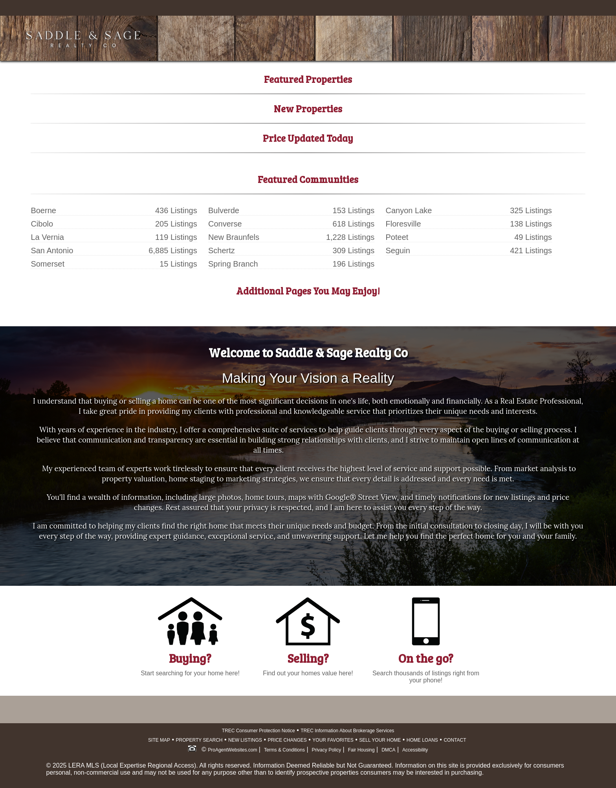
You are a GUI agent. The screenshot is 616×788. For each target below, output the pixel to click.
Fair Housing (361, 750)
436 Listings (176, 210)
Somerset (47, 264)
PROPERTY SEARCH (199, 740)
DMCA (388, 750)
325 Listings (531, 210)
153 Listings (354, 210)
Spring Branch (233, 264)
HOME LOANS (422, 740)
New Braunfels (233, 237)
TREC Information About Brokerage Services (347, 730)
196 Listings (354, 264)
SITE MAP (159, 740)
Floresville (403, 223)
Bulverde (223, 210)
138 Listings (531, 223)
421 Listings (531, 250)
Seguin (398, 250)
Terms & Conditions (284, 750)
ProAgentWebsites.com (232, 750)
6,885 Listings (172, 250)
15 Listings (178, 264)
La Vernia (47, 237)
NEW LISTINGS (245, 740)
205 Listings (176, 223)
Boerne (43, 210)
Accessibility (415, 750)
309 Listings (354, 250)
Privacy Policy (326, 750)
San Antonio (52, 250)
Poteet (397, 237)
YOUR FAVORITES (332, 740)
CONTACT (455, 740)
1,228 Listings (350, 237)
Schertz (221, 250)
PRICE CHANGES (287, 740)
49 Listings (533, 237)
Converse (225, 223)
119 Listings (176, 237)
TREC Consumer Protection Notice (258, 730)
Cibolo (42, 223)
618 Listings (354, 223)
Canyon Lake (409, 210)
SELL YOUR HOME (380, 740)
